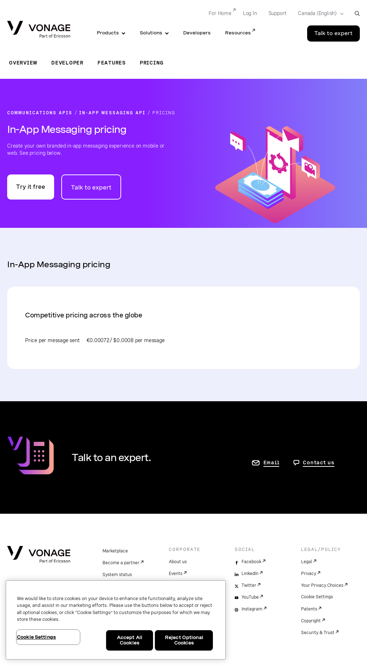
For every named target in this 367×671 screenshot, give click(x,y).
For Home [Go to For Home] (220, 13)
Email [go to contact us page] (271, 462)
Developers (197, 32)
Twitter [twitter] (249, 585)
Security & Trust (317, 632)
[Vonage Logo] (38, 30)
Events (175, 573)
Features (111, 63)
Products (108, 32)
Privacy (308, 573)
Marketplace (115, 550)
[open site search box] (357, 13)
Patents (309, 609)
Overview (23, 63)
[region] (116, 620)
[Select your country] (318, 13)
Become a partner (121, 562)
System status (117, 574)
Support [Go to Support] (277, 13)
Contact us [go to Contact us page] (318, 462)
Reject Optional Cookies (184, 640)
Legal (306, 561)
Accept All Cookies (129, 640)
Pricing (152, 63)
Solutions (151, 32)
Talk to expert (91, 187)
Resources (238, 32)
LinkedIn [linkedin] (250, 573)
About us (178, 561)
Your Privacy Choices (322, 585)
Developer (67, 63)
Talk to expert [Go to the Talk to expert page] (333, 33)
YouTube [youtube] (250, 597)
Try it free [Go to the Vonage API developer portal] (30, 186)
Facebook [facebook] (251, 561)
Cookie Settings (317, 596)
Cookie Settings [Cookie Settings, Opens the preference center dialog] (36, 637)
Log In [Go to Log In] (250, 13)
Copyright (311, 620)
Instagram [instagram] (252, 609)
